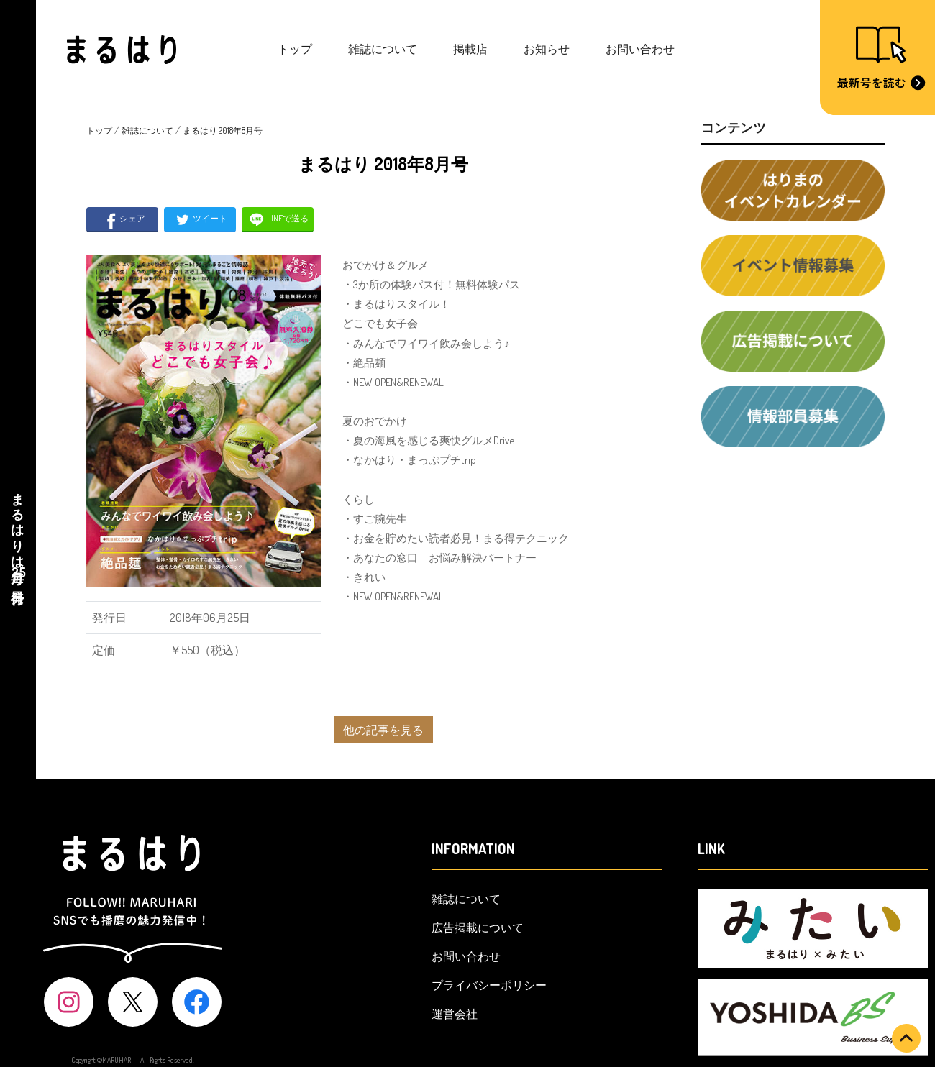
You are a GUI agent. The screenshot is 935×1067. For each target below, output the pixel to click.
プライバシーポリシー (489, 985)
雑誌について (382, 49)
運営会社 (455, 1014)
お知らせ (547, 49)
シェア (122, 220)
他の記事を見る (383, 730)
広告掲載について (478, 927)
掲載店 (470, 49)
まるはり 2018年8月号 (223, 130)
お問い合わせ (640, 49)
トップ (295, 49)
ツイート (200, 220)
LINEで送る (278, 220)
